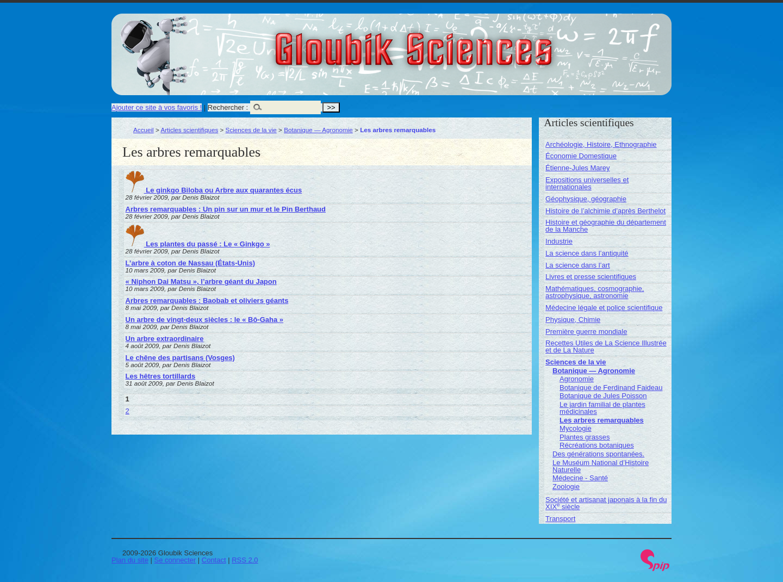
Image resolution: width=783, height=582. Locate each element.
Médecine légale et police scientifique (603, 308)
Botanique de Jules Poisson (603, 396)
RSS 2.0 (245, 560)
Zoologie (566, 486)
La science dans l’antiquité (587, 253)
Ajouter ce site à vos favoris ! (156, 107)
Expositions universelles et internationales (587, 183)
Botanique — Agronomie (318, 129)
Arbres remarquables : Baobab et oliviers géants (207, 300)
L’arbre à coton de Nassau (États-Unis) (190, 263)
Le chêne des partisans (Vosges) (180, 358)
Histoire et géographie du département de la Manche (605, 225)
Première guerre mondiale (586, 331)
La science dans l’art (577, 265)
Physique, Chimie (572, 319)
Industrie (559, 241)
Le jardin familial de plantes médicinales (602, 408)
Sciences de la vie (251, 129)
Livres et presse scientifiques (590, 277)
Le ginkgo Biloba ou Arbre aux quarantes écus (214, 190)
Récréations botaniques (597, 445)
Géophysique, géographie (585, 199)
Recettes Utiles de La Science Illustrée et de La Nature (606, 346)
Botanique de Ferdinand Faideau (611, 387)
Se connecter (175, 560)
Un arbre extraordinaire (165, 339)
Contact (214, 560)
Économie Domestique (581, 156)
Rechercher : (228, 107)
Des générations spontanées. (598, 454)
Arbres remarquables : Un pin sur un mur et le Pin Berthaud (226, 209)
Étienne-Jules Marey (577, 168)
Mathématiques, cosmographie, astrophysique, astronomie (594, 292)
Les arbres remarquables (602, 420)
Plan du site (129, 560)
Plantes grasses (585, 437)
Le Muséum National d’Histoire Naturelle (600, 466)
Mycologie (576, 428)
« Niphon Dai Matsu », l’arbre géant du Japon (201, 281)
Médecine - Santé (580, 478)
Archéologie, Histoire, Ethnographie (601, 144)
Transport (560, 519)
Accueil (143, 129)
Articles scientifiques (189, 129)
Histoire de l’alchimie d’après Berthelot (605, 211)
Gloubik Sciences (475, 42)
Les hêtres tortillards (161, 376)
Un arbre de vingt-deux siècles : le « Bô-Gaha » (204, 319)
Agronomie (577, 379)
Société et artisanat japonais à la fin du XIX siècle (606, 503)
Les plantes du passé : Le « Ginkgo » (198, 244)
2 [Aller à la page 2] (127, 411)
